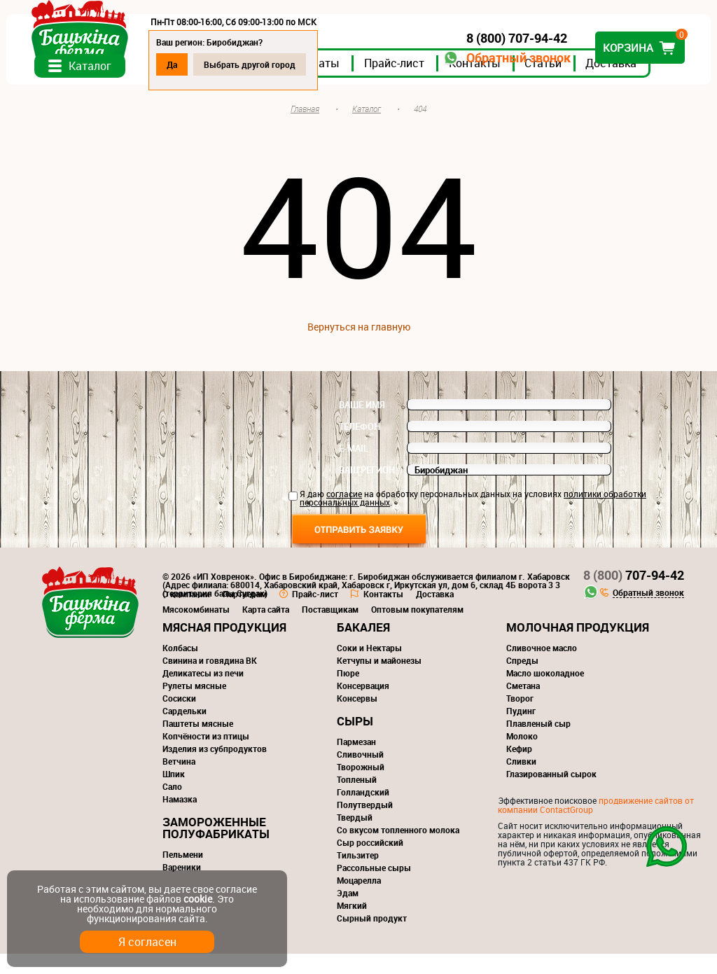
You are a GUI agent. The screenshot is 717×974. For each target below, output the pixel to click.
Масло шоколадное (545, 693)
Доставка (620, 83)
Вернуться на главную (358, 347)
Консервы (357, 718)
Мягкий (352, 925)
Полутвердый (365, 824)
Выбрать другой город (259, 64)
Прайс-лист (403, 83)
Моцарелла (359, 900)
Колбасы (180, 668)
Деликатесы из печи (203, 693)
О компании (186, 614)
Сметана (523, 705)
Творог (520, 718)
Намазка (179, 819)
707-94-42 (633, 595)
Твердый (355, 837)
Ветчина (178, 781)
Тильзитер (358, 875)
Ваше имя (362, 425)
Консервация (363, 705)
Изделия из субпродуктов (214, 768)
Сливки (521, 781)
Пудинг (521, 731)
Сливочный (360, 774)
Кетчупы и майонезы (379, 680)
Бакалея (363, 647)
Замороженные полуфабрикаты (216, 848)
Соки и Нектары (369, 668)
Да (181, 64)
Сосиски (179, 718)
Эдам (347, 913)
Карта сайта (265, 629)
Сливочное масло (541, 668)
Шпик (173, 794)
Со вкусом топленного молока (398, 850)
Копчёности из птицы (205, 756)
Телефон (359, 446)
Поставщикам (330, 629)
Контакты (484, 83)
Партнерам (245, 614)
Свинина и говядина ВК (209, 680)
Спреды (522, 680)
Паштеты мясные (197, 743)
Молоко (522, 756)
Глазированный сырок (551, 794)
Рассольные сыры (374, 887)
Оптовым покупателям (417, 629)
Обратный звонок (509, 57)
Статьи (552, 83)
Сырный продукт (372, 938)
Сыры (355, 741)
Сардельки (184, 731)
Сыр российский (370, 862)
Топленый (357, 799)
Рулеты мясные (194, 705)
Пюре (348, 693)
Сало (172, 806)
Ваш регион (367, 490)
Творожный (360, 787)
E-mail (353, 468)
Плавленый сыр (538, 743)
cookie (197, 898)
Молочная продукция (577, 647)
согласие (344, 514)
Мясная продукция (224, 647)
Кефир (519, 768)
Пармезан (356, 761)
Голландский (363, 812)
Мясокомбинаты (196, 629)
